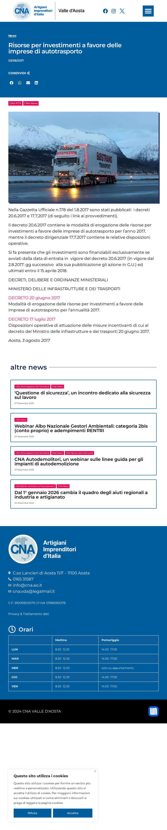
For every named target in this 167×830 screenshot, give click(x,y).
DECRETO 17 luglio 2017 (31, 319)
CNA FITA (15, 103)
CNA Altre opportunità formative (32, 386)
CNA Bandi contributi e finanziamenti (35, 486)
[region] (53, 795)
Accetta (72, 813)
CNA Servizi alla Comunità (79, 453)
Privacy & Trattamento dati (28, 614)
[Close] (95, 771)
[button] (148, 11)
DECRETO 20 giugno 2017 (34, 297)
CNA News (31, 103)
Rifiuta (32, 813)
